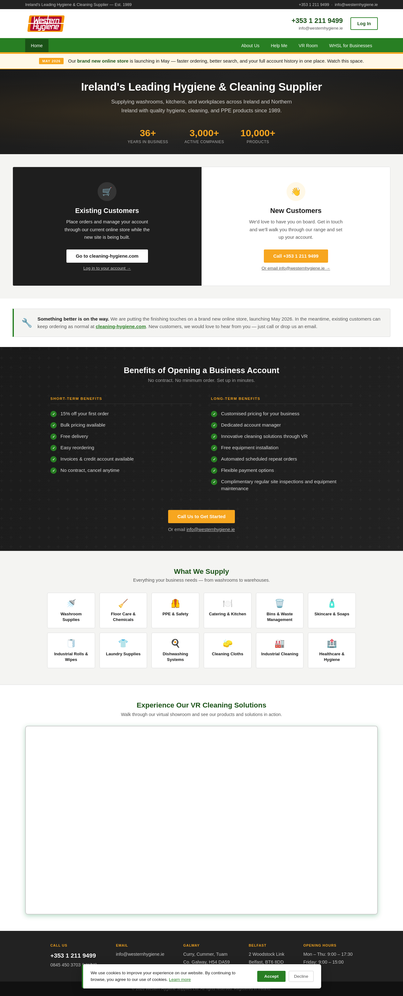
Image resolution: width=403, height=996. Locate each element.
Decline (301, 976)
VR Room (308, 45)
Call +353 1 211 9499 (296, 256)
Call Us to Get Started (202, 516)
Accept (271, 976)
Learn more (180, 979)
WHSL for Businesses (350, 45)
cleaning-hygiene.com (121, 326)
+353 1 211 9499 (314, 4)
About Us (250, 45)
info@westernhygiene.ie (356, 4)
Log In (364, 23)
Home (37, 45)
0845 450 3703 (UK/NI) (73, 964)
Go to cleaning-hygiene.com (107, 256)
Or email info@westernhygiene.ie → (296, 268)
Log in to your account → (107, 268)
